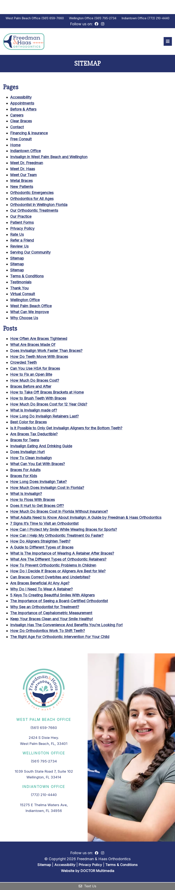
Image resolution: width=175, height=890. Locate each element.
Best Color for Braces (28, 422)
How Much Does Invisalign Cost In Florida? (47, 488)
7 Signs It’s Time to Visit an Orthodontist (44, 524)
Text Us (87, 886)
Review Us (19, 247)
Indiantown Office (134, 18)
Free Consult (21, 139)
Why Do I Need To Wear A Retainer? (41, 590)
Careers (16, 116)
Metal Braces (21, 181)
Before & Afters (23, 110)
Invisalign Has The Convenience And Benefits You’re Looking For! (66, 625)
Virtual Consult (22, 295)
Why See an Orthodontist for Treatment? (44, 607)
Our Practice (20, 217)
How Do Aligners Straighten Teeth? (40, 542)
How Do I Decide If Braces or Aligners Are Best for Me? (58, 572)
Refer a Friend (22, 241)
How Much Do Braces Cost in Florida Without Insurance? (59, 512)
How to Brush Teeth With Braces (38, 399)
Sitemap (17, 259)
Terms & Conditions (27, 277)
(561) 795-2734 (105, 18)
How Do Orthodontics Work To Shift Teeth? (47, 631)
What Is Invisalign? (26, 494)
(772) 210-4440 (158, 18)
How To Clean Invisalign (31, 458)
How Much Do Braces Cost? (34, 381)
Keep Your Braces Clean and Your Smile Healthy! (51, 619)
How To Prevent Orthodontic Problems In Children (53, 566)
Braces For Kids (23, 476)
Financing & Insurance (29, 133)
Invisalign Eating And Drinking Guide (41, 446)
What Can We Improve (29, 312)
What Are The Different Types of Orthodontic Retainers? (58, 560)
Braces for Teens (24, 440)
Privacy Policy (22, 229)
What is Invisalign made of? (33, 411)
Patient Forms (22, 223)
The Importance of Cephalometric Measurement (51, 613)
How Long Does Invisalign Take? (38, 482)
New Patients (21, 187)
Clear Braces (21, 121)
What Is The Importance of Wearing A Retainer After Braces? (62, 554)
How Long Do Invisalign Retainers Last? (44, 417)
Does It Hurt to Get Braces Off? (37, 506)
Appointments (22, 104)
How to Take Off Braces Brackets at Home (47, 393)
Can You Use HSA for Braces (35, 369)
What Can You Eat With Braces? (37, 464)
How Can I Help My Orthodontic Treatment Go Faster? (57, 536)
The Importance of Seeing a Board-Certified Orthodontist (59, 601)
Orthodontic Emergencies (32, 193)
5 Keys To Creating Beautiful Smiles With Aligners (52, 596)
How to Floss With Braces (32, 500)
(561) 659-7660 (52, 18)
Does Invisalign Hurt (27, 452)
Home (15, 145)
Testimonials (20, 283)
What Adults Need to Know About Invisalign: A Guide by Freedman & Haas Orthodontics (85, 518)
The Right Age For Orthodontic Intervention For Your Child (59, 637)
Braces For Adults (25, 470)
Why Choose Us (24, 318)
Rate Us (17, 235)
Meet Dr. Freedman (26, 163)
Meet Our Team (23, 175)
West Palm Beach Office (23, 18)
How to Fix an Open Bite (31, 375)
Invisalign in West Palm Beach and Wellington (48, 157)
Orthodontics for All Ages (32, 199)
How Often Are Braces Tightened (38, 339)
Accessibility (21, 98)
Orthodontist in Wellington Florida (38, 205)
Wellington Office (81, 18)
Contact (17, 127)
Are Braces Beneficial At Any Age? (39, 584)
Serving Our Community (30, 253)
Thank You (19, 289)
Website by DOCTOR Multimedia (88, 871)
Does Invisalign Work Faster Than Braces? (46, 351)
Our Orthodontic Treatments (34, 211)
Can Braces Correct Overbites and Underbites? (50, 578)
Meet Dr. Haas (22, 169)
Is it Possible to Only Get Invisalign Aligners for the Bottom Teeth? (66, 428)
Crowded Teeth (23, 363)
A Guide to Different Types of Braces (41, 548)
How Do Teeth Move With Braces (39, 357)
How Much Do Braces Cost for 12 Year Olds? (48, 405)
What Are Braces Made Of (32, 345)
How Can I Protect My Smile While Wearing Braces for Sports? (63, 530)
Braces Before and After (30, 387)
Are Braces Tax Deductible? (34, 434)
